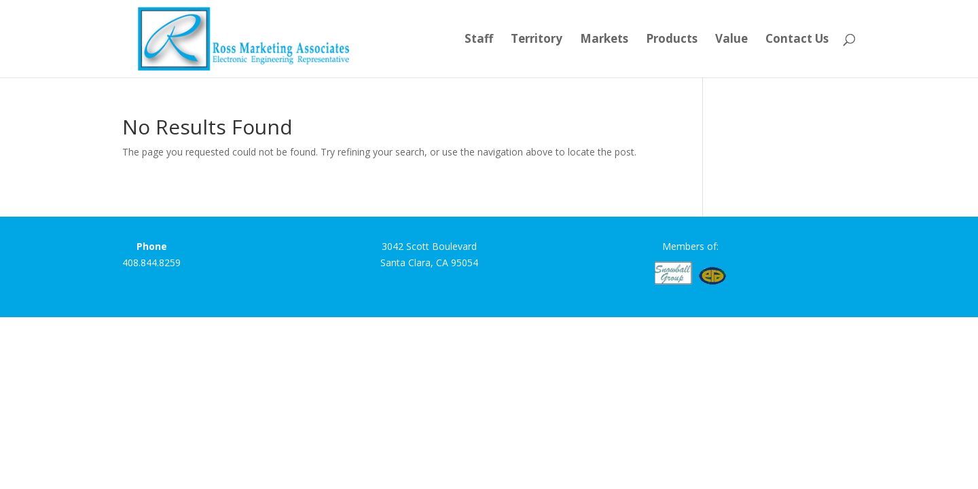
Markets (604, 40)
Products (672, 40)
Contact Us (797, 40)
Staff (479, 40)
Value (731, 40)
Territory (536, 40)
